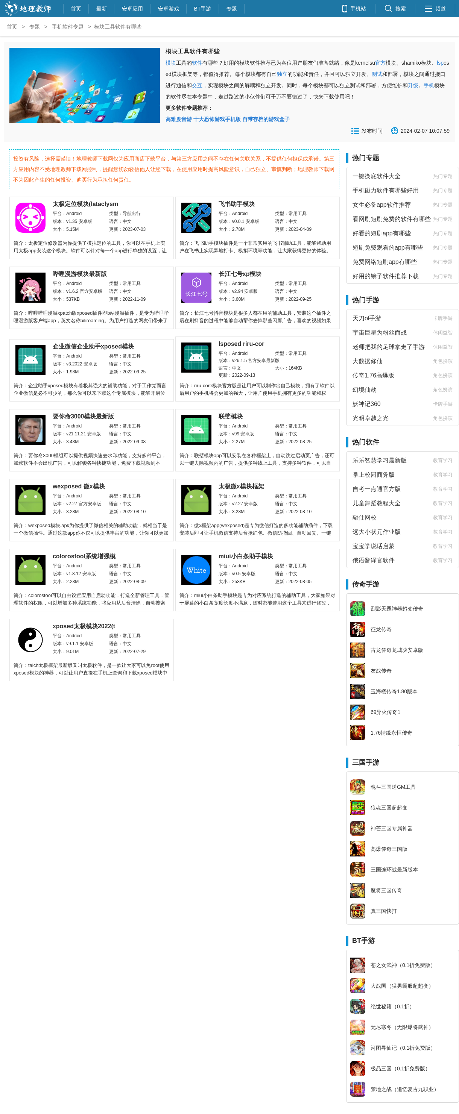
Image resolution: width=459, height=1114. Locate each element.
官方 (380, 63)
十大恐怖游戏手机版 (217, 119)
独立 (282, 74)
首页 (76, 8)
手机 (429, 85)
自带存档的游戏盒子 (266, 119)
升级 (413, 85)
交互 (197, 85)
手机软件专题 (68, 27)
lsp (440, 63)
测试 (377, 74)
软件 (197, 63)
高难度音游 (179, 119)
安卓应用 (132, 8)
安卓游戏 (168, 8)
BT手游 (202, 8)
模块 (171, 63)
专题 (231, 8)
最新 (101, 8)
